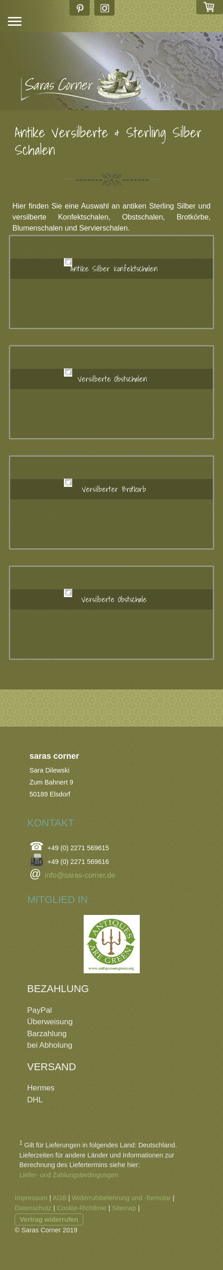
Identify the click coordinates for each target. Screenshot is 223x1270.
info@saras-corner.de (80, 875)
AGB (59, 1198)
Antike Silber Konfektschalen (114, 268)
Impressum (31, 1198)
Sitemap (124, 1208)
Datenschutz (33, 1208)
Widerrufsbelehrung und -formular (121, 1198)
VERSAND (51, 1066)
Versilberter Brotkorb (114, 489)
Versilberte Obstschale (114, 599)
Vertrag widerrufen (49, 1219)
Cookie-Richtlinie (82, 1208)
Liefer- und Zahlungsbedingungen (68, 1175)
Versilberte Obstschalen (114, 379)
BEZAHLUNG (58, 988)
